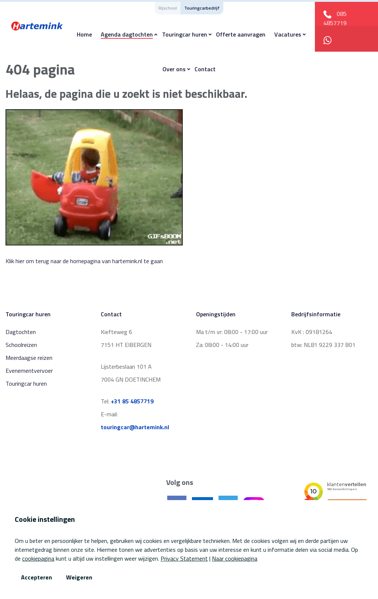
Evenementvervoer (29, 370)
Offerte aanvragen (240, 34)
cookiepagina (38, 558)
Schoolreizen (21, 344)
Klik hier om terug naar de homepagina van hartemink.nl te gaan (84, 261)
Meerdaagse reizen (29, 357)
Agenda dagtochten (127, 34)
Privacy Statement (184, 558)
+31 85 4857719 (132, 401)
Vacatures (287, 34)
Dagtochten (21, 331)
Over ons (174, 69)
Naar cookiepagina (234, 558)
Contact (205, 69)
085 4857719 (335, 18)
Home (84, 34)
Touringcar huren (184, 34)
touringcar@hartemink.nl (135, 427)
